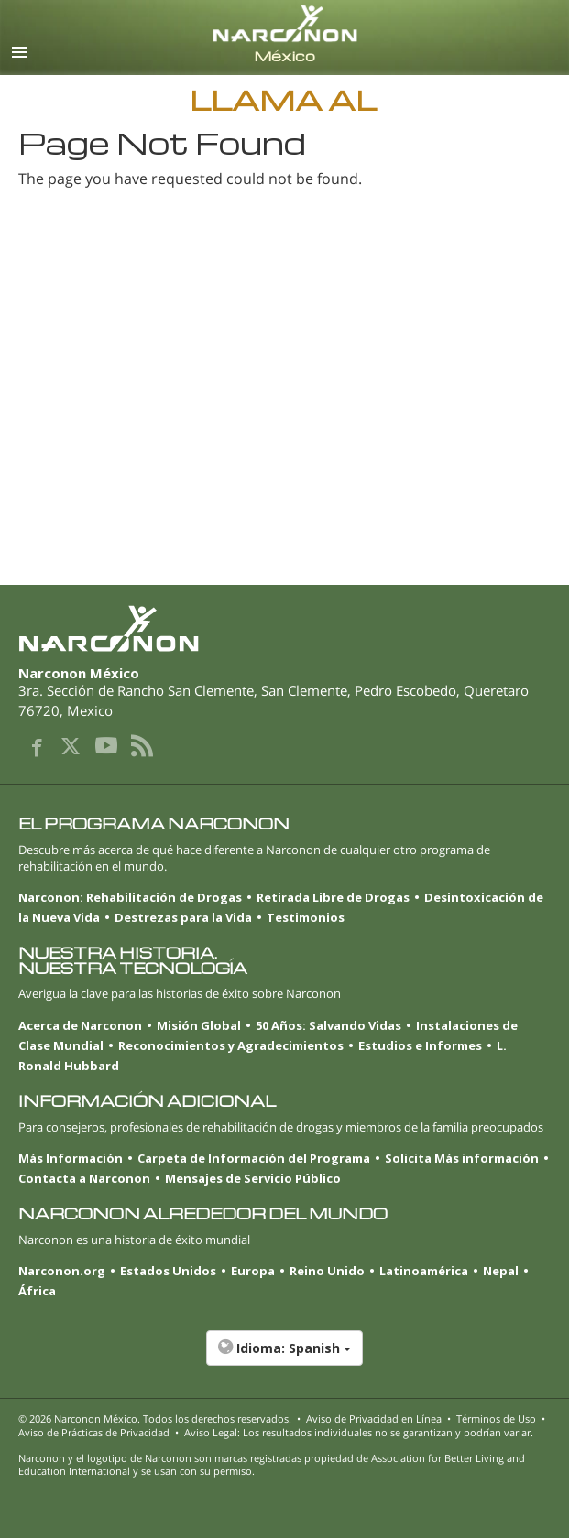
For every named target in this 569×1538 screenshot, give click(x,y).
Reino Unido (327, 1270)
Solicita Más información (462, 1158)
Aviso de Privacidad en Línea (374, 1418)
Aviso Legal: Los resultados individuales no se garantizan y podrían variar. (358, 1432)
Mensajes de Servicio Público (253, 1178)
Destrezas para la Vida (183, 917)
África (37, 1291)
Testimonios (306, 917)
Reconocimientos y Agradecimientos (231, 1045)
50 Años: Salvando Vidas (328, 1025)
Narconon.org (61, 1270)
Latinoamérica (423, 1270)
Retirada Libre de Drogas (333, 897)
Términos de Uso (496, 1418)
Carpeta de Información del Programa (253, 1158)
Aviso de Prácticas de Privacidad (94, 1432)
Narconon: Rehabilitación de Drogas (130, 897)
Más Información (70, 1158)
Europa (253, 1270)
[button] (284, 1357)
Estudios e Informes (420, 1045)
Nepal (501, 1270)
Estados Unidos (168, 1270)
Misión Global (199, 1025)
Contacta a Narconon (84, 1178)
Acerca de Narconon (80, 1025)
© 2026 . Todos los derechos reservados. (154, 1418)
